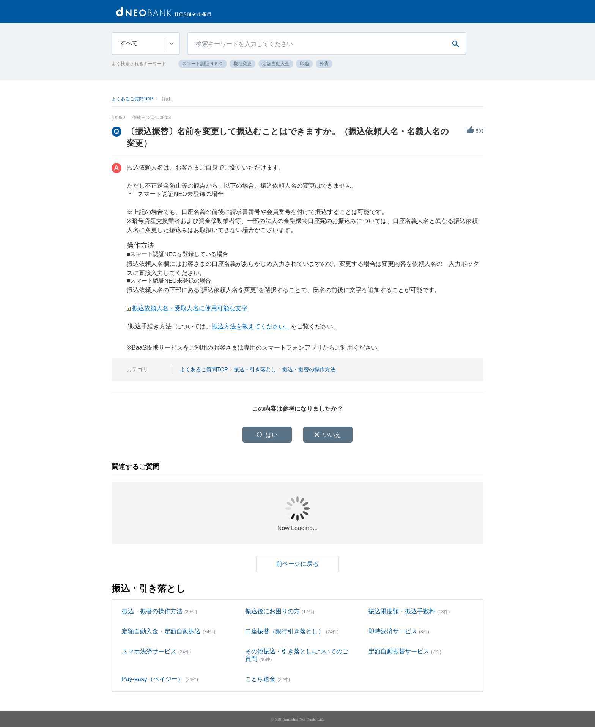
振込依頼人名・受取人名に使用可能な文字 (189, 308)
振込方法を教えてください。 (251, 326)
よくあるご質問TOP (132, 99)
